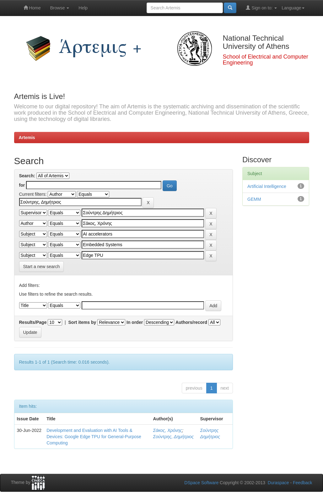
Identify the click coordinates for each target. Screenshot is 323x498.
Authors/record (191, 322)
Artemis (27, 137)
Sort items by (82, 322)
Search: (27, 175)
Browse (59, 7)
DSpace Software (201, 482)
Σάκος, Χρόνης (167, 430)
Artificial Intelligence (266, 186)
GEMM (254, 199)
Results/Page (33, 322)
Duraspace (278, 482)
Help (83, 7)
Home (32, 7)
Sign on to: (261, 7)
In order (135, 322)
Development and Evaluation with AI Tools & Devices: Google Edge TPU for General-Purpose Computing (93, 436)
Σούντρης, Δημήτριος (173, 436)
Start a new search (41, 266)
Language (293, 7)
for (22, 185)
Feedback (302, 482)
